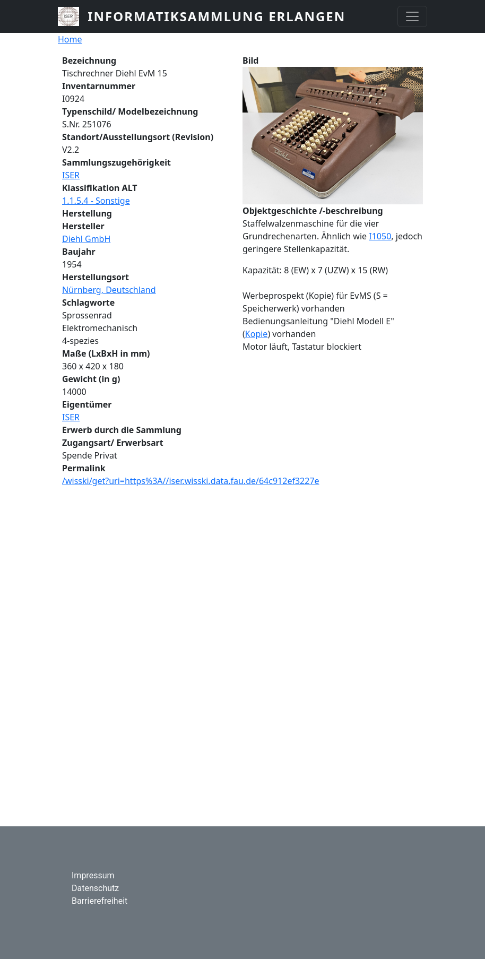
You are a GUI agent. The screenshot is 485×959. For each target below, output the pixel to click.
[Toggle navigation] (412, 16)
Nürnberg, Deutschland (109, 290)
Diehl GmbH (86, 239)
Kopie (256, 334)
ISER (71, 175)
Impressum (93, 875)
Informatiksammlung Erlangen (216, 16)
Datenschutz (95, 888)
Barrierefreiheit (99, 901)
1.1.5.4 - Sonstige (96, 200)
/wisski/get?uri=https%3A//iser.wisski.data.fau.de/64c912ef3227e (190, 481)
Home (70, 39)
